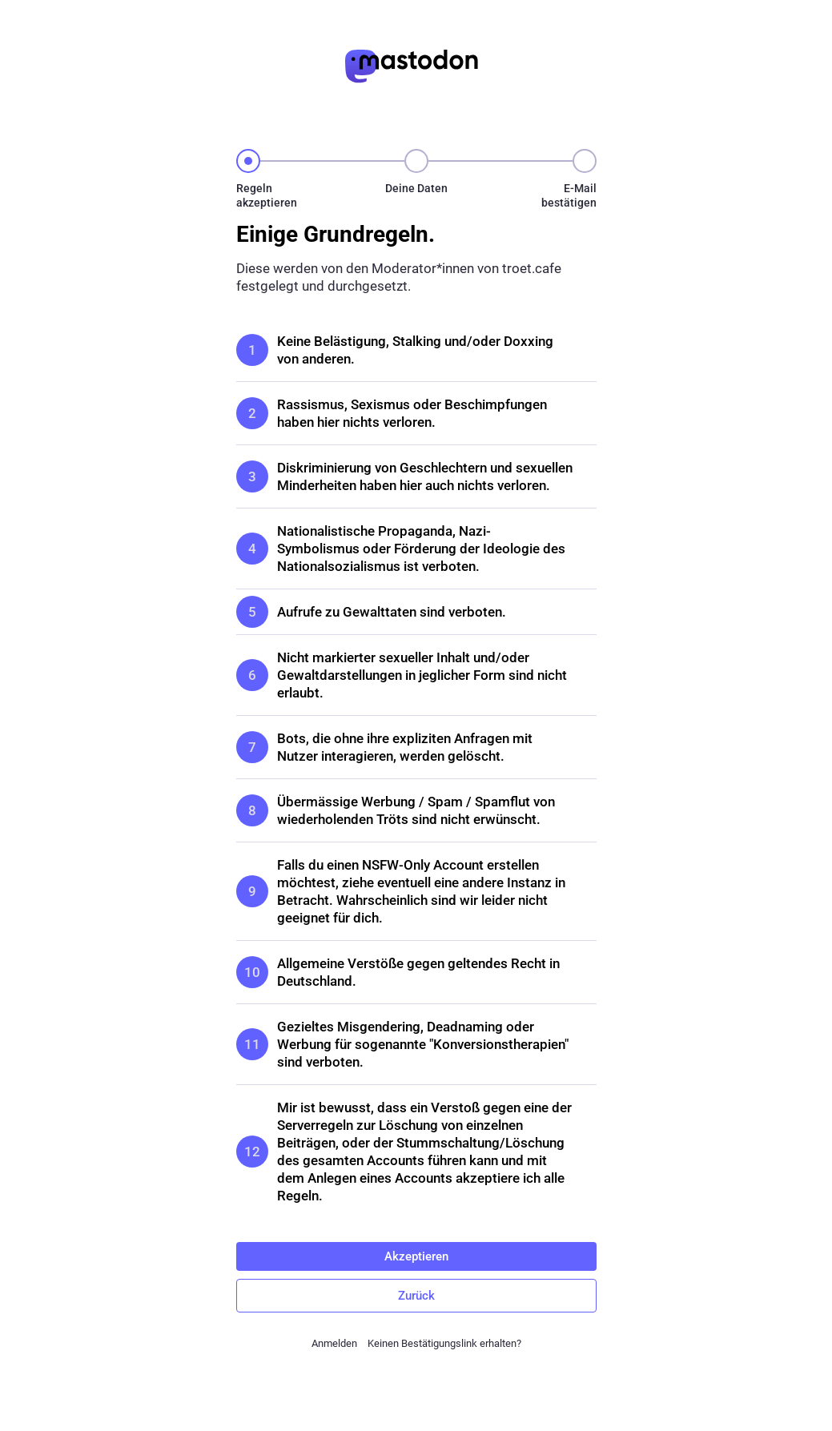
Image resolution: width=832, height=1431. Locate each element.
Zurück (416, 1295)
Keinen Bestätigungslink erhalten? (444, 1343)
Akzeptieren (416, 1256)
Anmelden (334, 1343)
